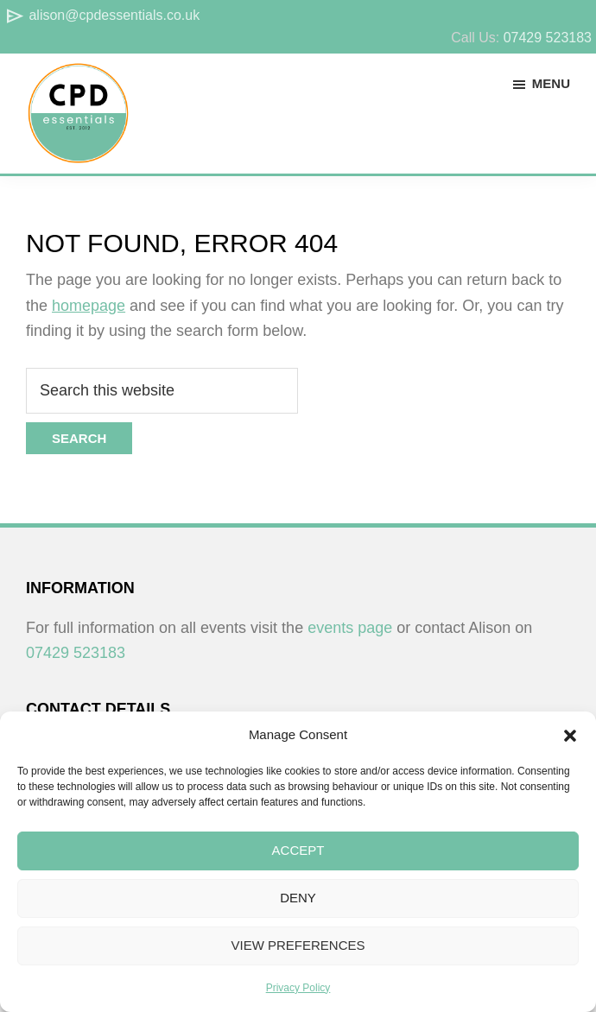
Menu (551, 83)
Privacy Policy (298, 988)
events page (350, 627)
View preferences (298, 945)
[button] (570, 735)
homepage (88, 305)
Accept (298, 850)
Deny (298, 897)
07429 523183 (548, 37)
